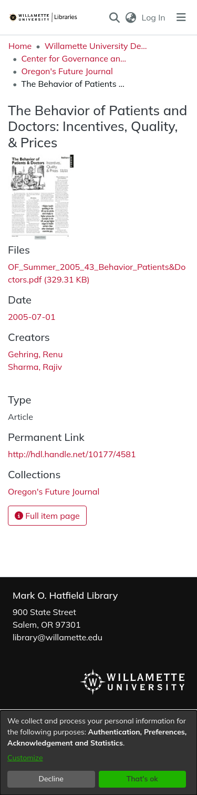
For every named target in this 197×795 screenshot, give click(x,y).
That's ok (142, 778)
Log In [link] (154, 17)
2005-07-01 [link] (32, 316)
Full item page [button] (47, 515)
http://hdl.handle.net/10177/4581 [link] (72, 454)
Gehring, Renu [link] (35, 354)
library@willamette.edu (57, 637)
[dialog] (98, 752)
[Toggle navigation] (181, 17)
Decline (51, 778)
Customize (25, 757)
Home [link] (20, 46)
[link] (53, 491)
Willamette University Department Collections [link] (97, 46)
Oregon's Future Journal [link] (66, 71)
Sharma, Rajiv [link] (35, 366)
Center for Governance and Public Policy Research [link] (73, 58)
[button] (114, 17)
